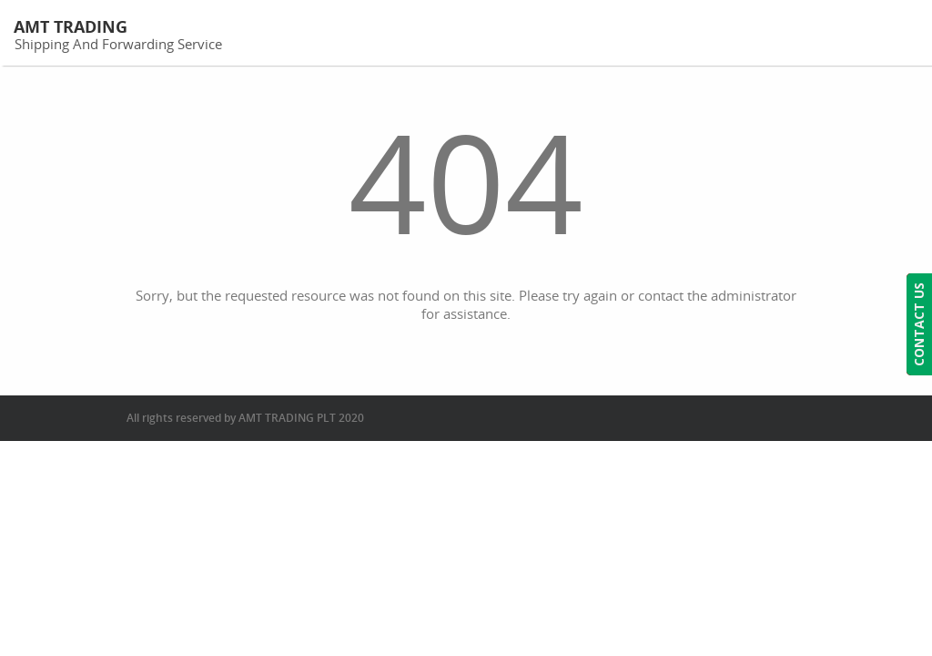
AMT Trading (70, 26)
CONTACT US (918, 324)
